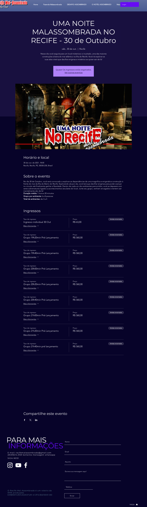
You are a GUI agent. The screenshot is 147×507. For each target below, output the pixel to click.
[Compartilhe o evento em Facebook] (24, 420)
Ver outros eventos (74, 72)
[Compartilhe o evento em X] (30, 420)
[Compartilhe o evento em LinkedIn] (36, 420)
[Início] (131, 504)
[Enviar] (72, 495)
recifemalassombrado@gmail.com (33, 453)
